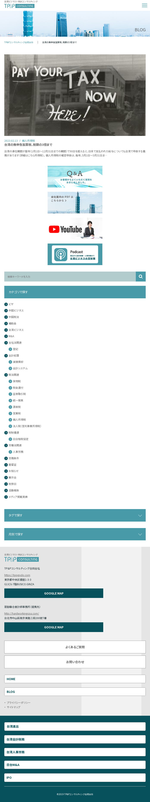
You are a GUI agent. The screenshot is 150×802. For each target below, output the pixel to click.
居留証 (12, 464)
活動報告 (14, 490)
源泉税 (17, 407)
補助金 (12, 323)
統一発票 (18, 400)
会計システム (20, 368)
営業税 (17, 413)
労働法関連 (15, 445)
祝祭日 (12, 484)
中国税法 (14, 317)
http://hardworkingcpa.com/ (21, 613)
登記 (15, 349)
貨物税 (17, 381)
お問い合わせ (75, 662)
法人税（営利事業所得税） (27, 426)
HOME (11, 679)
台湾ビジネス (16, 330)
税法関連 (14, 374)
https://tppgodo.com (17, 575)
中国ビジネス (16, 310)
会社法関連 (15, 342)
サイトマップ (13, 707)
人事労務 (18, 451)
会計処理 (14, 355)
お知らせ (14, 471)
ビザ (11, 304)
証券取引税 (19, 394)
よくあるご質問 (75, 647)
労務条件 (14, 458)
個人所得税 (19, 419)
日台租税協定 (20, 439)
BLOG (11, 691)
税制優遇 (14, 432)
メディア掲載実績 (18, 496)
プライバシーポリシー (19, 702)
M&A (11, 336)
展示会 (12, 477)
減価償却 (18, 361)
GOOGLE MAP (54, 593)
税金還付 (18, 387)
